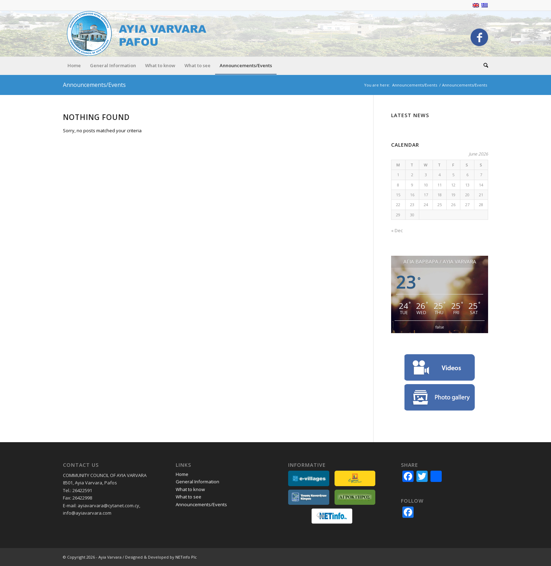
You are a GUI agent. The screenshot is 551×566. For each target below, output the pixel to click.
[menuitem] (74, 65)
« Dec (397, 230)
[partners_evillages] (308, 478)
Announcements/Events (94, 85)
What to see (188, 497)
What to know (190, 489)
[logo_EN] (140, 34)
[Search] (483, 65)
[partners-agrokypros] (355, 497)
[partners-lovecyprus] (355, 478)
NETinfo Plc (186, 557)
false (439, 327)
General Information (197, 481)
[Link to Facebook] (479, 37)
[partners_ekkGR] (308, 497)
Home (182, 474)
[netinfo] (331, 516)
